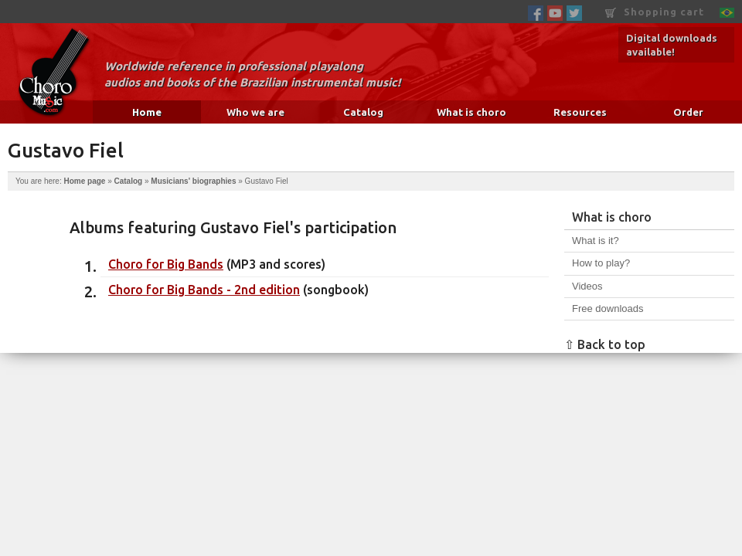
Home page (84, 181)
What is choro (471, 112)
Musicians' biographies (193, 181)
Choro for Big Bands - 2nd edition (204, 290)
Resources (580, 112)
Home (147, 112)
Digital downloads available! (671, 44)
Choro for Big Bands (165, 264)
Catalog (363, 112)
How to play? (601, 263)
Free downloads (608, 308)
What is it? (595, 240)
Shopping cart (654, 12)
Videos (587, 286)
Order (688, 112)
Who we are (255, 112)
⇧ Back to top (604, 344)
